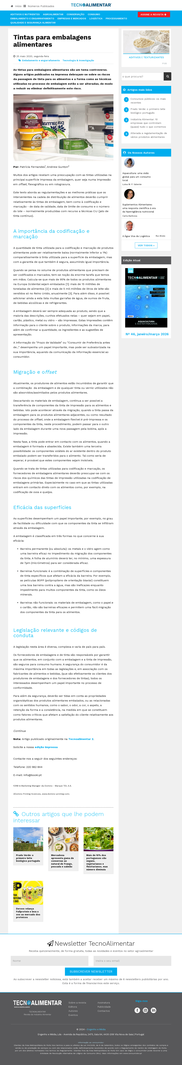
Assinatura (104, 1002)
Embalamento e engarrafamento (41, 60)
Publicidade (104, 1006)
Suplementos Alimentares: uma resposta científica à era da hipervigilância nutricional (139, 208)
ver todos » (146, 245)
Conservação (75, 14)
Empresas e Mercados (72, 18)
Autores (73, 1010)
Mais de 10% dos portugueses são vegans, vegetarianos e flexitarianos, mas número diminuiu (97, 862)
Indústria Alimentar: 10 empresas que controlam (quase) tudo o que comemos (148, 123)
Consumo (94, 14)
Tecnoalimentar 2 (80, 739)
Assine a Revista (154, 14)
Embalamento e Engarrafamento (32, 18)
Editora (73, 1006)
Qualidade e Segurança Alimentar (33, 22)
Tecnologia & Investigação (78, 60)
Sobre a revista (77, 1002)
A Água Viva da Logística (136, 236)
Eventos (73, 1015)
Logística (95, 18)
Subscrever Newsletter (91, 971)
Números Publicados (38, 6)
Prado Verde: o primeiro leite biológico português (28, 858)
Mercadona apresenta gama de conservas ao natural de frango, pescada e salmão (62, 861)
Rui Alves (160, 236)
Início (16, 6)
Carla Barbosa (129, 216)
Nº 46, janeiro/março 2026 (147, 334)
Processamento (116, 18)
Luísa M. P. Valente (132, 184)
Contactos (104, 1010)
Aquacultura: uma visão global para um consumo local (136, 177)
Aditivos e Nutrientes (25, 14)
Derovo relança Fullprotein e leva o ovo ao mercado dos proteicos (28, 913)
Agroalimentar (53, 14)
